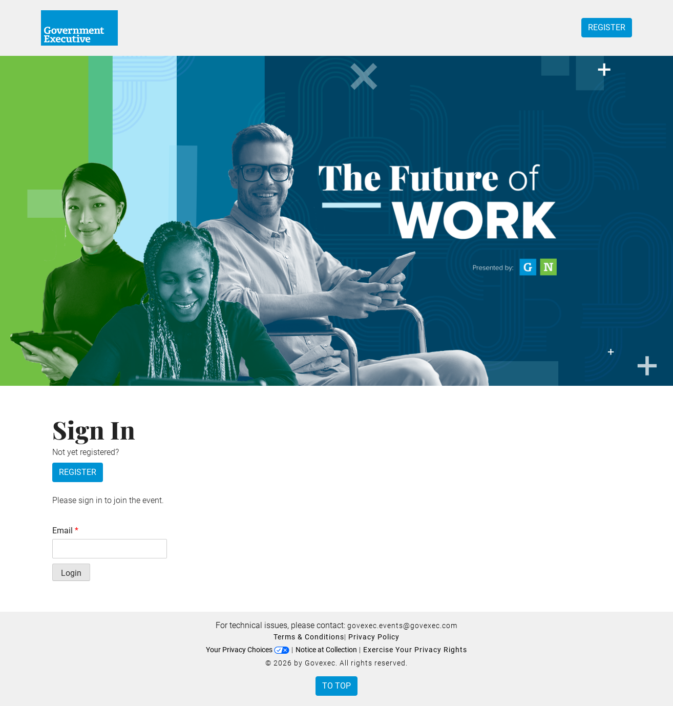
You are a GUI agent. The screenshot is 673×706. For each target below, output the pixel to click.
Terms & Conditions (309, 637)
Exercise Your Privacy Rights (415, 650)
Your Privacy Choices (247, 650)
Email (65, 530)
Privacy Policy (373, 637)
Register (606, 27)
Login (71, 573)
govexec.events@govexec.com (402, 625)
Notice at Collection (326, 650)
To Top (336, 686)
